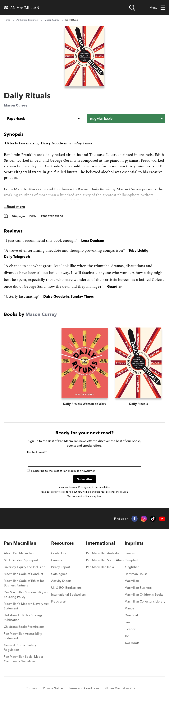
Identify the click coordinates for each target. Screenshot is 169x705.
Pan (127, 622)
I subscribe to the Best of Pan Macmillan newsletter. (62, 470)
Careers (56, 560)
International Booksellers (68, 594)
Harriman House (136, 574)
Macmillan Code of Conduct (23, 574)
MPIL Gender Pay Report (21, 560)
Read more (16, 206)
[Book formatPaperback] (40, 118)
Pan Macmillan (20, 543)
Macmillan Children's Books (144, 594)
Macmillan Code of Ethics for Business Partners (24, 583)
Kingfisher (132, 567)
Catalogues (59, 574)
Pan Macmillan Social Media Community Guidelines (23, 659)
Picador (130, 629)
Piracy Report (60, 567)
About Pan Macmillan (19, 553)
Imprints (134, 543)
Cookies (31, 688)
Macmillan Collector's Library (145, 601)
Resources (62, 543)
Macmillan (132, 581)
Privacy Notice (53, 688)
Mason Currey (51, 19)
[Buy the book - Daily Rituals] (126, 118)
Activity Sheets (61, 581)
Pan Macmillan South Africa (105, 560)
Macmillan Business (138, 588)
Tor (127, 636)
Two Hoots (132, 643)
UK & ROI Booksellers (66, 588)
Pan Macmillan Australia (102, 553)
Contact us (58, 553)
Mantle (129, 608)
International (100, 543)
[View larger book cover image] (84, 56)
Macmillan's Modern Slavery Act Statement (26, 606)
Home (7, 19)
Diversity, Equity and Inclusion (24, 567)
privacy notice (58, 491)
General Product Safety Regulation (20, 647)
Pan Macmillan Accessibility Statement (23, 636)
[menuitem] (27, 554)
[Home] (21, 7)
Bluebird (130, 553)
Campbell (131, 560)
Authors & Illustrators (27, 19)
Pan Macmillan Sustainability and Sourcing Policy (26, 594)
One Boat (131, 615)
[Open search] (132, 8)
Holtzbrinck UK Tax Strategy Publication (23, 617)
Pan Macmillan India (100, 567)
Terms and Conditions (84, 688)
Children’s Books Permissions (24, 627)
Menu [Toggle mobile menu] (157, 8)
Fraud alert (58, 601)
